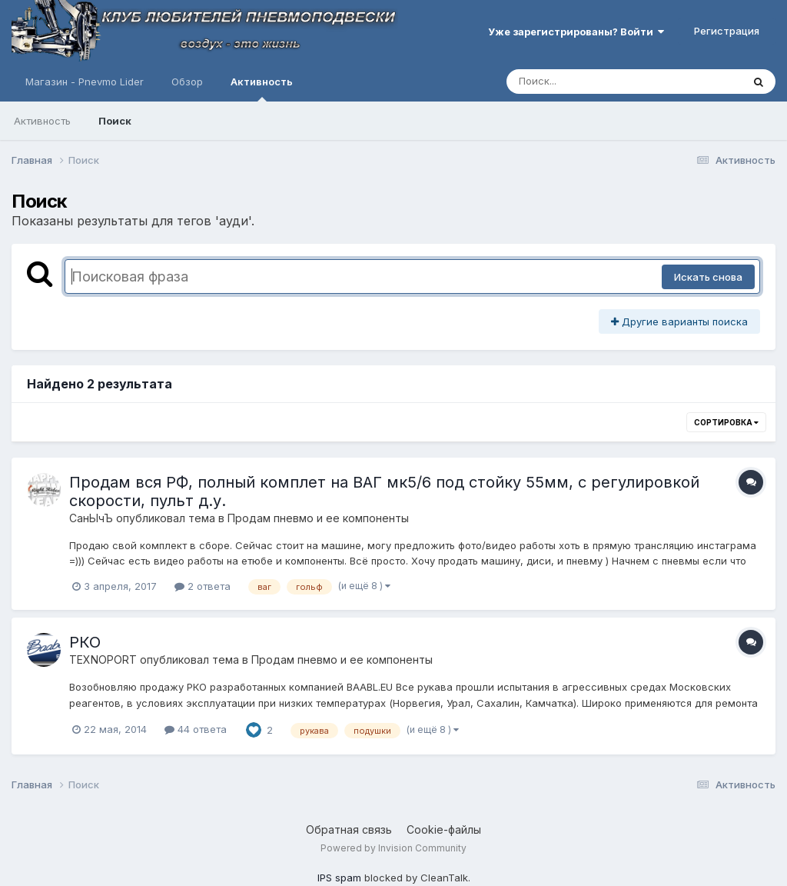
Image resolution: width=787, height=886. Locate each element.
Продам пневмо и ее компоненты (318, 518)
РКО (85, 642)
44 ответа (195, 729)
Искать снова (708, 277)
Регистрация (726, 31)
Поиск (114, 121)
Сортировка (726, 422)
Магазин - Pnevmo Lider (84, 81)
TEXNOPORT (103, 659)
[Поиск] (594, 81)
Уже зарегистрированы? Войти (576, 31)
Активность (262, 88)
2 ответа (202, 586)
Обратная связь (349, 829)
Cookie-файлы (444, 829)
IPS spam (339, 877)
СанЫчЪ (91, 518)
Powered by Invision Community (393, 848)
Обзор (187, 81)
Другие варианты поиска (679, 321)
